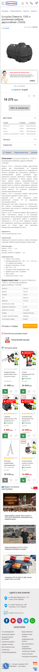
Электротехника (27, 654)
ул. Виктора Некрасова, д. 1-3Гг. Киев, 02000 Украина (18, 598)
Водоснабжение (27, 632)
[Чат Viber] (19, 620)
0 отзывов (5, 28)
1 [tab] (18, 67)
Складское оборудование (26, 647)
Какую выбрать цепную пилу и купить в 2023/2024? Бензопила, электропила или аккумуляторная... (18, 517)
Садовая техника (7, 644)
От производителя (8, 632)
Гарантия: (19, 90)
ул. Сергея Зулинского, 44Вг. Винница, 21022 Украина (17, 606)
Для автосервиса (27, 644)
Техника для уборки (28, 651)
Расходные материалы (29, 656)
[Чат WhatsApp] (32, 620)
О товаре (7, 152)
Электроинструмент (8, 634)
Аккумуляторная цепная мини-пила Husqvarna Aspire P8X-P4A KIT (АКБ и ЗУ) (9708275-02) (10, 376)
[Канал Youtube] (13, 620)
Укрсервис (5, 11)
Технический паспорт (17, 339)
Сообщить (32, 80)
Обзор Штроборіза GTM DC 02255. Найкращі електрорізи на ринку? (16, 548)
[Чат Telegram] (26, 620)
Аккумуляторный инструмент (7, 638)
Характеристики (21, 152)
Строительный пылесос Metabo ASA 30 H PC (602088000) (27, 464)
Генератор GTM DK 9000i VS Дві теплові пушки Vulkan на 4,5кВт (18, 578)
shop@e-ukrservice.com (16, 613)
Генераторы (6, 650)
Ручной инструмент (8, 642)
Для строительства (8, 647)
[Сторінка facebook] (6, 620)
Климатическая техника (27, 635)
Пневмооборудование (9, 652)
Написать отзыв (30, 325)
